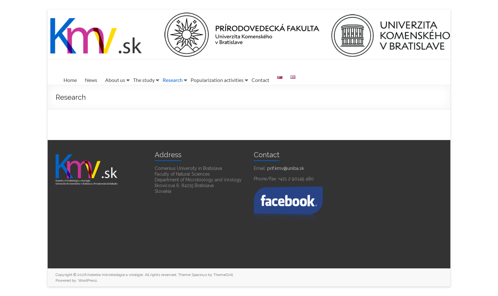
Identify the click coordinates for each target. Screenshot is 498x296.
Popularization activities (217, 80)
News (91, 80)
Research (173, 80)
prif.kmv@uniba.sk (285, 168)
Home (70, 80)
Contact (260, 80)
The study (144, 80)
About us (115, 80)
